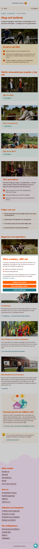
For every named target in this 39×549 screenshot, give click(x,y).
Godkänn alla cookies (19, 282)
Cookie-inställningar (19, 290)
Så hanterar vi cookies (9, 278)
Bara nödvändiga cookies (19, 286)
